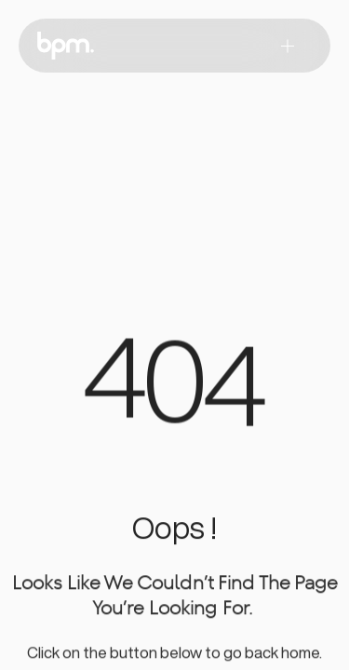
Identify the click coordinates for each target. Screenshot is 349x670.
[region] (174, 390)
